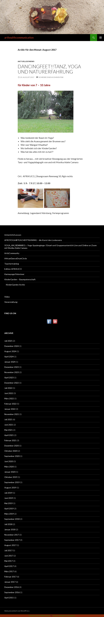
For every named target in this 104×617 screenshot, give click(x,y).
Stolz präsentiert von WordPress (17, 611)
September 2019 (12, 482)
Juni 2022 (8, 393)
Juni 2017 (8, 555)
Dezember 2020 (11, 445)
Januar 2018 (9, 529)
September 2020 (12, 456)
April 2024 (9, 356)
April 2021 (9, 435)
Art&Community (11, 253)
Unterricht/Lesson (12, 235)
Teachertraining (11, 263)
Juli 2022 (8, 388)
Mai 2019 (8, 503)
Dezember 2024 (11, 346)
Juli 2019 (8, 493)
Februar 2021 (10, 440)
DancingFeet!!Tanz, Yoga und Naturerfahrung (49, 69)
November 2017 (11, 534)
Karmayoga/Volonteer (14, 274)
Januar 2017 (9, 582)
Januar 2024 (9, 362)
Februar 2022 (10, 403)
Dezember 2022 (11, 382)
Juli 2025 (8, 341)
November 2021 (11, 414)
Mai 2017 (8, 561)
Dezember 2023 (11, 367)
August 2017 (10, 545)
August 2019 (10, 487)
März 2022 (9, 398)
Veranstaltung (10, 302)
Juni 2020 (8, 461)
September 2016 (12, 592)
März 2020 (9, 466)
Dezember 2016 (11, 587)
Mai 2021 (8, 430)
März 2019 (9, 513)
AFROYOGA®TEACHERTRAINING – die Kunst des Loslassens (33, 240)
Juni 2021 (8, 424)
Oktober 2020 (10, 451)
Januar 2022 (9, 409)
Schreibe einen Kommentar (51, 77)
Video (7, 296)
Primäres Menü (100, 37)
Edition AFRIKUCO (13, 269)
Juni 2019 (8, 498)
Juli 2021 (8, 419)
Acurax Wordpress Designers (64, 616)
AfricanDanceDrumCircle (15, 258)
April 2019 (9, 508)
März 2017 (9, 571)
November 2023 (11, 372)
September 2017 (12, 540)
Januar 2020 (9, 472)
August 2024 (10, 351)
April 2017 (9, 566)
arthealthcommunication (19, 37)
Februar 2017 (10, 576)
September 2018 (12, 519)
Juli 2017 (8, 550)
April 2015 (9, 597)
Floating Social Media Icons (39, 616)
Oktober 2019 (10, 477)
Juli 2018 (8, 524)
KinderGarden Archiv (15, 284)
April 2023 (9, 377)
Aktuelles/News (26, 61)
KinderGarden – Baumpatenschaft (20, 279)
